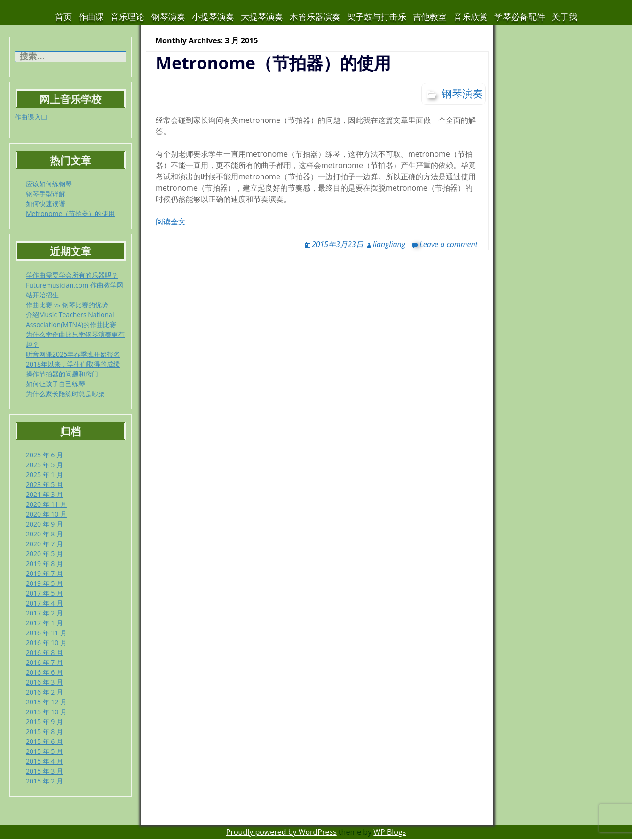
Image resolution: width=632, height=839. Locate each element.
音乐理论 (127, 16)
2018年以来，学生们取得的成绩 (73, 364)
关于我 (564, 16)
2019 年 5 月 (44, 583)
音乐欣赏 (471, 16)
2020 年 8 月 (44, 533)
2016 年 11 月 (46, 632)
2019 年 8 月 (44, 563)
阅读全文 (171, 221)
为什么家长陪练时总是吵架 (65, 393)
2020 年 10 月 (46, 514)
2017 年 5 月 (44, 593)
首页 (63, 16)
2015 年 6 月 (44, 741)
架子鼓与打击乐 (376, 16)
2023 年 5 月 (44, 484)
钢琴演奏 (168, 16)
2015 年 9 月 (44, 721)
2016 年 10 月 (46, 642)
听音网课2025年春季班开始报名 (73, 354)
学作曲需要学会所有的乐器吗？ (72, 275)
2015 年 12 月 (46, 701)
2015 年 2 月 (44, 780)
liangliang (389, 244)
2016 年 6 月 (44, 672)
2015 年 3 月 (44, 771)
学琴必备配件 (519, 16)
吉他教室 (430, 16)
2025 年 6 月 (44, 454)
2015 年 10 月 (46, 711)
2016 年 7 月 (44, 662)
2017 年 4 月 (44, 603)
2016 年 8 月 (44, 652)
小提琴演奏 (213, 16)
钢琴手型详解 (45, 193)
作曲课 (91, 16)
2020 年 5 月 (44, 553)
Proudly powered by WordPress (281, 832)
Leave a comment (448, 244)
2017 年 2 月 (44, 612)
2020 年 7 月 (44, 543)
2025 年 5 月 (44, 464)
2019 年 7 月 (44, 573)
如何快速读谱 (45, 203)
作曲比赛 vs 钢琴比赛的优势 (67, 304)
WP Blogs (389, 832)
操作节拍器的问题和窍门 (62, 373)
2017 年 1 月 (44, 622)
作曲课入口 (31, 116)
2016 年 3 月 (44, 682)
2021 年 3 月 (44, 494)
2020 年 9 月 (44, 523)
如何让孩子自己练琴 (55, 383)
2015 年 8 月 (44, 731)
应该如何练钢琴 (49, 183)
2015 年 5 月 (44, 751)
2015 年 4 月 (44, 761)
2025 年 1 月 (44, 474)
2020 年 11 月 (46, 504)
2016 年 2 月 (44, 691)
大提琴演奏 (262, 16)
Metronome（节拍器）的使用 (70, 213)
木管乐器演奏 (315, 16)
